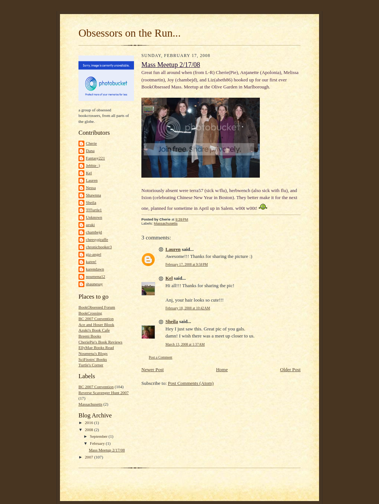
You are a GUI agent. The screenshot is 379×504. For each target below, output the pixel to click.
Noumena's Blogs (93, 353)
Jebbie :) (93, 165)
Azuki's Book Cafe (94, 330)
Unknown (94, 217)
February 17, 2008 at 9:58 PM (186, 264)
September (99, 436)
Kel (89, 173)
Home (222, 369)
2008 (89, 429)
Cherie (91, 143)
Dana (90, 150)
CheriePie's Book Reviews (100, 342)
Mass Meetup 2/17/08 (107, 450)
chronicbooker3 (99, 247)
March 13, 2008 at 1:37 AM (185, 344)
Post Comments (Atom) (191, 383)
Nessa (91, 187)
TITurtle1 (94, 210)
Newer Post (152, 369)
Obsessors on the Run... (129, 33)
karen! (91, 261)
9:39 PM (181, 219)
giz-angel (93, 254)
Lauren (92, 180)
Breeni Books (89, 336)
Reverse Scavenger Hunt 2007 (103, 392)
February (98, 443)
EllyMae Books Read (96, 347)
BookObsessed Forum (96, 307)
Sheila (91, 202)
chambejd (94, 232)
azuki (90, 224)
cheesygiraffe (97, 239)
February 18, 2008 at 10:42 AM (187, 308)
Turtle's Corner (90, 365)
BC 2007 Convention (96, 318)
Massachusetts (90, 404)
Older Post (290, 369)
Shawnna (93, 195)
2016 (89, 422)
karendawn (95, 269)
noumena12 (95, 276)
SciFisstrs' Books (92, 359)
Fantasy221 (95, 158)
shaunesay (94, 284)
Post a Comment (160, 357)
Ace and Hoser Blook (96, 324)
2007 (89, 457)
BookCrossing (90, 313)
